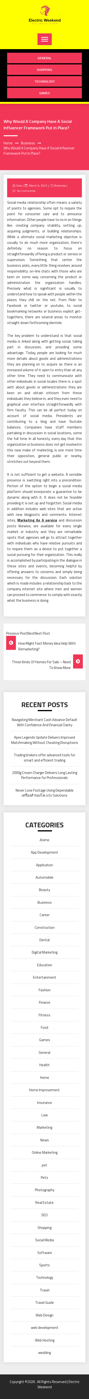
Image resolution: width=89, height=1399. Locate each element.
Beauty (44, 890)
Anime (44, 840)
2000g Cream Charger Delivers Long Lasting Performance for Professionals (44, 775)
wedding (44, 1352)
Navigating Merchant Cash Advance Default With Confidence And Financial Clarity (44, 722)
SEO (44, 1215)
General (44, 57)
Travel (44, 1290)
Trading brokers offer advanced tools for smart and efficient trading (44, 757)
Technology (44, 81)
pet (44, 1165)
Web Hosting (44, 1340)
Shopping (44, 69)
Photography (44, 1190)
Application (44, 865)
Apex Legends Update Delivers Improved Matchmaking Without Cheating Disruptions (44, 740)
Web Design (44, 1315)
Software (44, 1252)
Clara (19, 185)
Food (44, 1027)
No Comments (26, 190)
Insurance (44, 1102)
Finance (44, 1002)
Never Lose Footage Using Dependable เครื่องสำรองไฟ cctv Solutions (45, 793)
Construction (45, 927)
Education (44, 965)
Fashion (45, 990)
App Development (44, 852)
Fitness (44, 1015)
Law (45, 1115)
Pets (44, 1177)
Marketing (44, 1127)
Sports (44, 1265)
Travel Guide (44, 1302)
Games (44, 92)
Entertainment (44, 977)
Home (44, 1077)
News (44, 1140)
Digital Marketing (44, 952)
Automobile (44, 877)
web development (44, 1327)
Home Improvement (44, 1090)
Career (45, 915)
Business (60, 185)
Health (44, 1065)
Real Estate (44, 1202)
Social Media (44, 1240)
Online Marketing (44, 1152)
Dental (44, 940)
